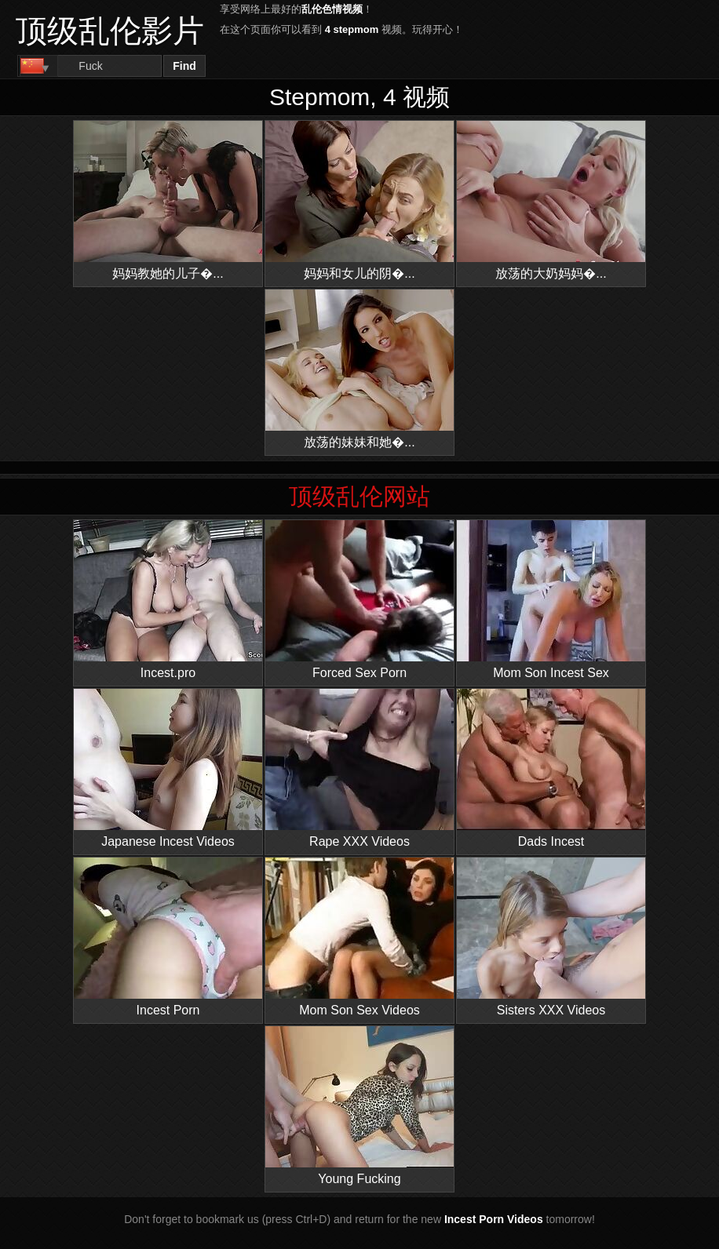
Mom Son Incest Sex (551, 599)
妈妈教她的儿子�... (168, 200)
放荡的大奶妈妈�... (551, 200)
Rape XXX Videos (359, 768)
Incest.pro (168, 599)
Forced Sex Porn (359, 599)
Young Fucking (359, 1105)
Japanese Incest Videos (168, 768)
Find (184, 66)
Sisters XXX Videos (551, 937)
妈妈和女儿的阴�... (359, 200)
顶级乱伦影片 (110, 30)
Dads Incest (551, 768)
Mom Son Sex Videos (359, 937)
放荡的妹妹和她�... (359, 369)
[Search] (91, 66)
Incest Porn (168, 937)
